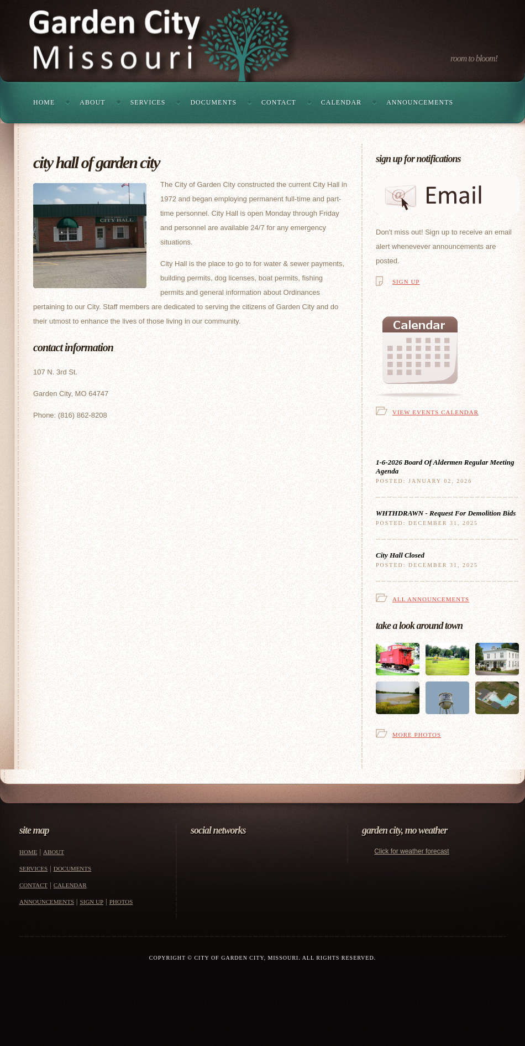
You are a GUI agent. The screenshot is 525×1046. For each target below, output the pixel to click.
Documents (213, 102)
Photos (121, 901)
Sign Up (405, 281)
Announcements (419, 102)
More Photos (416, 734)
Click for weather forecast (411, 851)
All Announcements (430, 599)
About (92, 102)
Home (44, 102)
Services (148, 102)
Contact (278, 102)
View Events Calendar (435, 412)
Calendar (341, 102)
